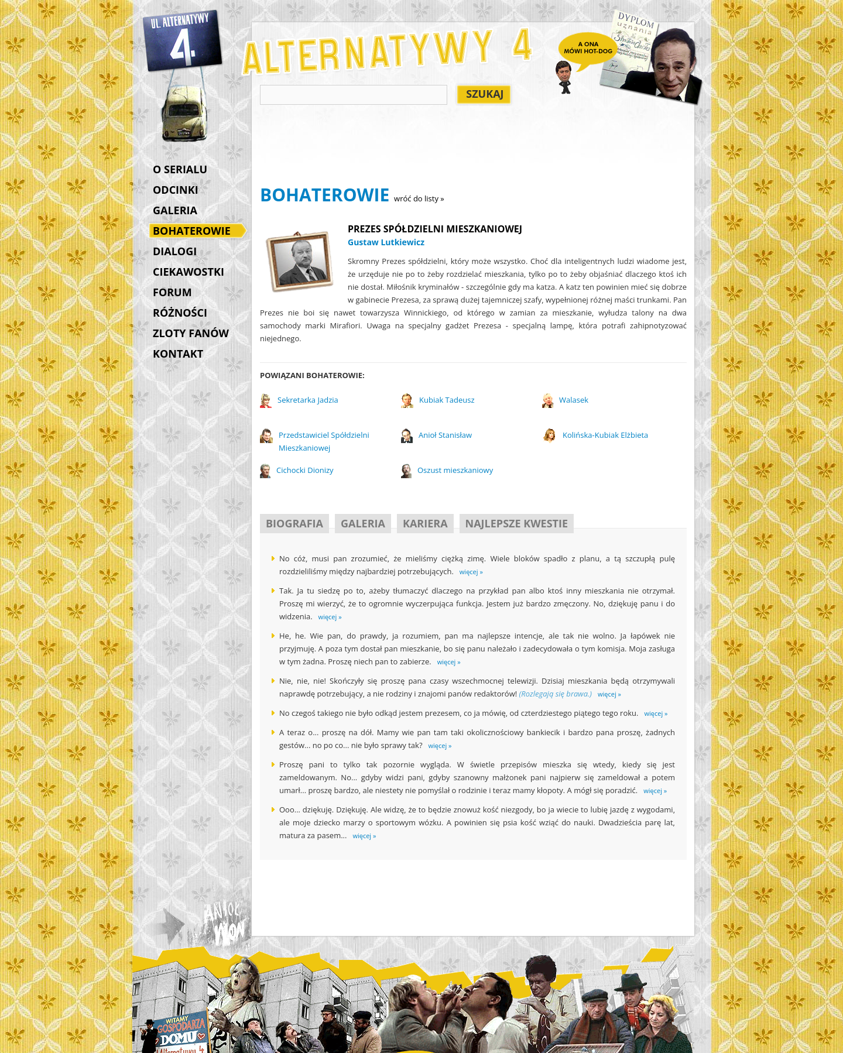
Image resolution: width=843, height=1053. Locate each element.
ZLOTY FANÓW (191, 333)
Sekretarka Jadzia (307, 400)
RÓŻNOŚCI (180, 313)
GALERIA (175, 210)
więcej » (471, 571)
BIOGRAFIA (294, 523)
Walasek (573, 400)
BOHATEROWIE (195, 232)
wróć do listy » (419, 198)
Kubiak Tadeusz (447, 400)
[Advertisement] (473, 147)
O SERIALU (180, 169)
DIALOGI (175, 251)
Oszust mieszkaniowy (455, 470)
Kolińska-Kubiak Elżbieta (605, 435)
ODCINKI (175, 190)
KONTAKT (178, 354)
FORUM (172, 292)
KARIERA (425, 523)
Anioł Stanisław (445, 435)
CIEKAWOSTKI (188, 272)
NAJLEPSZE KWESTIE (516, 523)
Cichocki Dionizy (305, 470)
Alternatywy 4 (183, 41)
